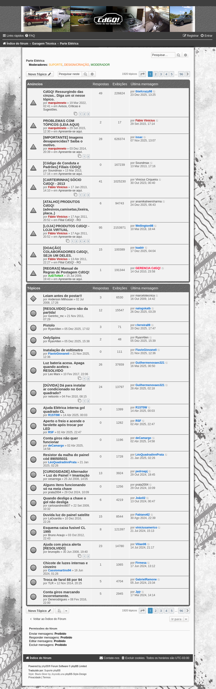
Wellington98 (144, 225)
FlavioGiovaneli (58, 353)
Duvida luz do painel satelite (66, 515)
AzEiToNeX (55, 275)
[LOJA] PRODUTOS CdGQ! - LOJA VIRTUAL (66, 228)
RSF (51, 432)
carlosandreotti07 (59, 505)
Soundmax (55, 170)
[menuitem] (30, 35)
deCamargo (56, 445)
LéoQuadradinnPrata (62, 462)
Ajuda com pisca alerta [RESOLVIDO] (62, 546)
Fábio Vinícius (145, 120)
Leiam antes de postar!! (62, 296)
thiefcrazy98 (144, 91)
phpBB (45, 666)
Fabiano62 (143, 514)
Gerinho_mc (56, 316)
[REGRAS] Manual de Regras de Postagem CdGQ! (66, 270)
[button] (142, 74)
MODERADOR (100, 64)
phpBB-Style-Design (76, 674)
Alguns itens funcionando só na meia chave (64, 487)
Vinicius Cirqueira (147, 179)
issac (139, 137)
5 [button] (171, 74)
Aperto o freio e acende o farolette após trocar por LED (64, 425)
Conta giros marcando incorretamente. (61, 594)
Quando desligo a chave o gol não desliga (64, 500)
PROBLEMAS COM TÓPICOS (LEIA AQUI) (61, 122)
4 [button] (166, 74)
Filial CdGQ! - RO (69, 220)
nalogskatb (143, 308)
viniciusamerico (146, 527)
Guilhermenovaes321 (150, 362)
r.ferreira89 (143, 325)
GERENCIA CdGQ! (148, 268)
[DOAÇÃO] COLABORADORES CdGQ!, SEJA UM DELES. (65, 251)
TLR (51, 583)
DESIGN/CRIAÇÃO (76, 64)
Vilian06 (141, 544)
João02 (141, 498)
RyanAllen (54, 329)
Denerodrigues (57, 599)
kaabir (140, 247)
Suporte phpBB (52, 670)
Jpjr (138, 591)
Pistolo (49, 325)
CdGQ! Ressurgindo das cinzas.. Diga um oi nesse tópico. (64, 95)
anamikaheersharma (149, 201)
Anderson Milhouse (60, 299)
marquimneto (57, 103)
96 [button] (181, 74)
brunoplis (54, 551)
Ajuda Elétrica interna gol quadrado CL (64, 409)
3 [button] (161, 74)
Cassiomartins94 (59, 570)
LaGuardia (54, 518)
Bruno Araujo (56, 535)
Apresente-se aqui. (70, 131)
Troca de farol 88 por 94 (62, 580)
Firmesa (141, 562)
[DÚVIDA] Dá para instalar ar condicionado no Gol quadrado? (64, 389)
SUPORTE (55, 64)
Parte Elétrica (35, 60)
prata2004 (54, 492)
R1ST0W (54, 415)
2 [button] (155, 74)
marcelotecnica (145, 295)
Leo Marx (54, 374)
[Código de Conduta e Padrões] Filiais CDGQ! (62, 165)
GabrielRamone (146, 579)
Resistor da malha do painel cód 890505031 (66, 457)
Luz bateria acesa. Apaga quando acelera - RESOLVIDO (63, 366)
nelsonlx (53, 396)
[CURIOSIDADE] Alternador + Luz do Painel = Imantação (66, 473)
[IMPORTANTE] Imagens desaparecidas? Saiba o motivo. (63, 141)
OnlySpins (51, 338)
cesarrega (54, 479)
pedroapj (142, 471)
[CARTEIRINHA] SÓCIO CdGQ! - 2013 (62, 182)
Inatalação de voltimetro (63, 350)
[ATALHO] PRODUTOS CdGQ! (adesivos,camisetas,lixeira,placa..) (66, 207)
